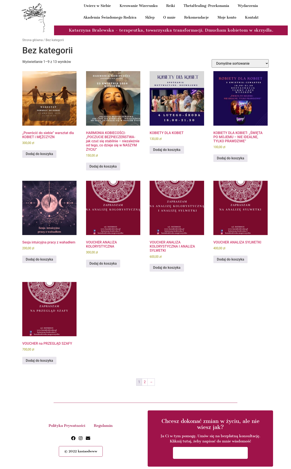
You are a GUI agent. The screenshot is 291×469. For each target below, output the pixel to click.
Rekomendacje (196, 17)
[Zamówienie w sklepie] (240, 63)
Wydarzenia (248, 6)
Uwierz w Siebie (97, 6)
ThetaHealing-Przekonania (206, 6)
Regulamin (103, 425)
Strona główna (32, 40)
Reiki (170, 6)
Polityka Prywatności (67, 425)
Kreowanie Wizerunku (139, 6)
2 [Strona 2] (145, 382)
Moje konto (226, 17)
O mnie (169, 17)
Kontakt (252, 17)
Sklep (150, 17)
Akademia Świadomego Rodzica (109, 17)
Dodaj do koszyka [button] (39, 154)
